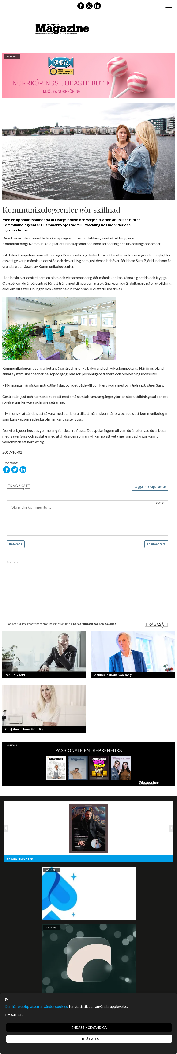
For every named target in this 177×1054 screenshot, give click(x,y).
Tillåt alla (89, 1039)
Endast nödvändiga (89, 1028)
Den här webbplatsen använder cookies (36, 1006)
